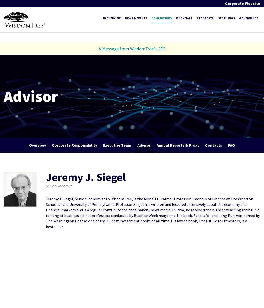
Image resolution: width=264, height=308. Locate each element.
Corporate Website (242, 3)
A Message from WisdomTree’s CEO (132, 49)
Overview (37, 145)
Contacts (213, 145)
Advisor (144, 145)
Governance (248, 18)
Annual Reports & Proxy (178, 145)
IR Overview (112, 18)
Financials (184, 18)
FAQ (231, 145)
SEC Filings (226, 18)
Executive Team (117, 145)
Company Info (162, 18)
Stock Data (205, 18)
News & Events (136, 18)
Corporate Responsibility (74, 145)
